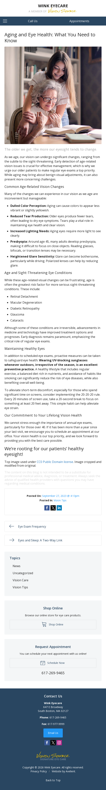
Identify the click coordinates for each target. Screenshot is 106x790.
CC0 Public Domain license (55, 462)
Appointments (79, 21)
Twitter (53, 742)
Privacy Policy (38, 771)
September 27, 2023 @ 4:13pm (60, 496)
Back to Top (53, 780)
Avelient (70, 771)
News (16, 566)
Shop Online (52, 624)
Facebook (47, 742)
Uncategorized (23, 573)
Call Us (32, 21)
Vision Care (20, 580)
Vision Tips (60, 500)
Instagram (59, 742)
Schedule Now (52, 662)
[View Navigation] (6, 21)
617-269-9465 (58, 717)
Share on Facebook (47, 507)
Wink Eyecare (52, 767)
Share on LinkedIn (59, 507)
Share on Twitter (53, 507)
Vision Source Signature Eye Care (53, 755)
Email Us (53, 733)
